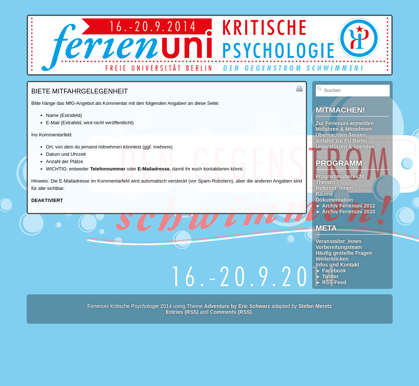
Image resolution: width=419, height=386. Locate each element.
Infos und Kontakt (337, 265)
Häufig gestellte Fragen (344, 253)
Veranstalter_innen (339, 241)
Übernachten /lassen (341, 135)
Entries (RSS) (182, 312)
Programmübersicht (340, 176)
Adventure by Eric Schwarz (237, 306)
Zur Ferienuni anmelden (345, 123)
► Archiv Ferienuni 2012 (345, 206)
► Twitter (327, 276)
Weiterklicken (332, 259)
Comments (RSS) (231, 312)
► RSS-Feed (331, 282)
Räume (324, 194)
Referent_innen (334, 188)
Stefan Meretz (315, 306)
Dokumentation (334, 200)
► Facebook (331, 270)
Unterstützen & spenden (345, 147)
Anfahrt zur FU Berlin (341, 141)
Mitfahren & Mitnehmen (344, 129)
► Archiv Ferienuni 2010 (345, 211)
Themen (326, 182)
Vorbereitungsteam (339, 247)
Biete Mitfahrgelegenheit (79, 91)
